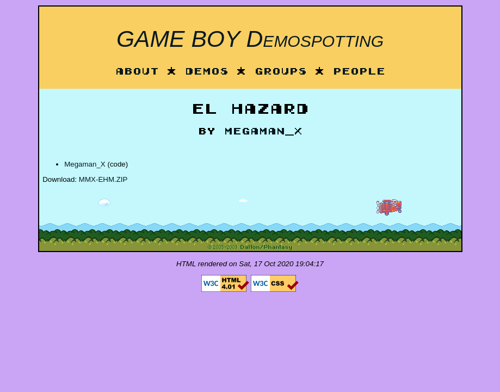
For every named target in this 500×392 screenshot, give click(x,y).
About (137, 72)
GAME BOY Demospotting (250, 39)
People (359, 72)
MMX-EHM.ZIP (103, 179)
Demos (207, 72)
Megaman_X (263, 132)
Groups (281, 72)
